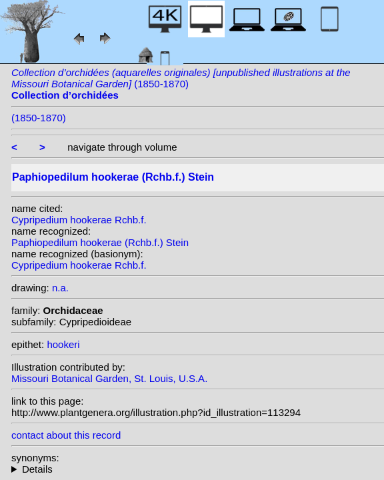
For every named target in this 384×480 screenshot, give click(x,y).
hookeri (63, 344)
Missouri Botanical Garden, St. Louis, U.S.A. (109, 378)
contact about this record (66, 435)
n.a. (60, 287)
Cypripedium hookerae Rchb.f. (79, 219)
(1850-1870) (181, 84)
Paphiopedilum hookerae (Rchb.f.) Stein (100, 242)
